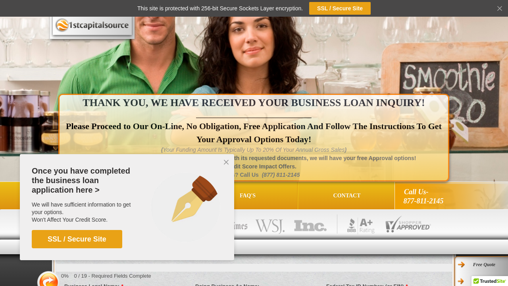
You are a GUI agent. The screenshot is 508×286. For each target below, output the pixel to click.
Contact (347, 196)
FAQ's (248, 196)
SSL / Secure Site (77, 239)
